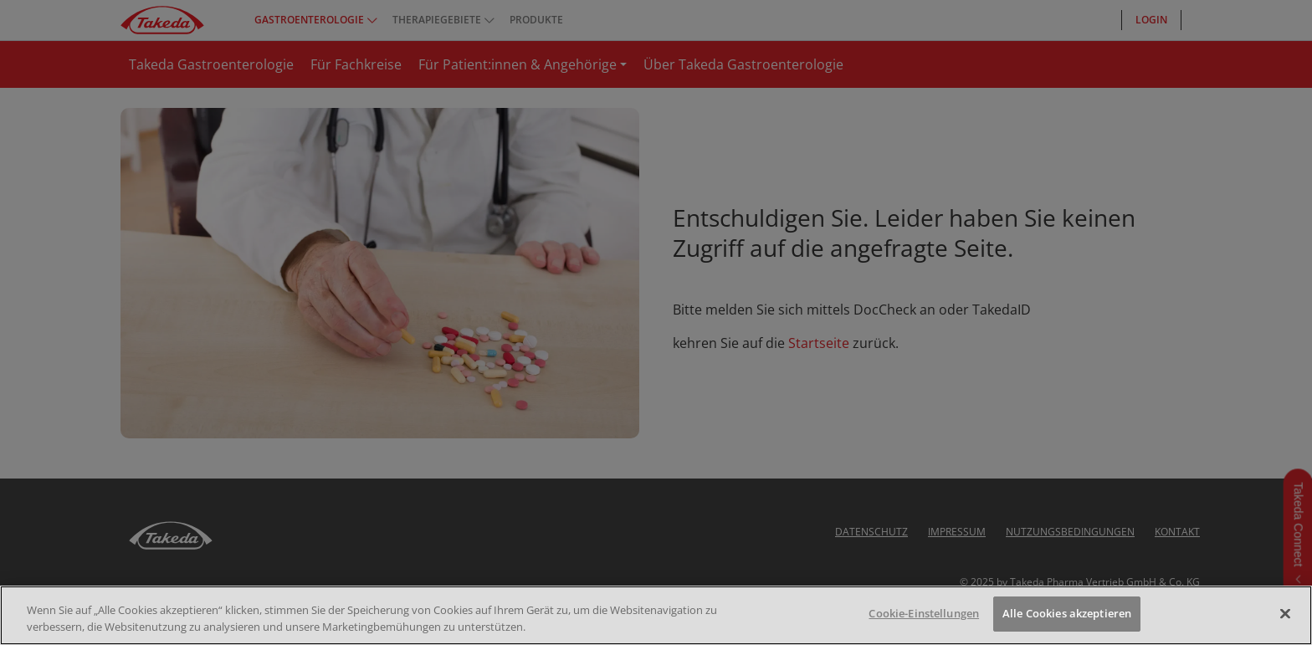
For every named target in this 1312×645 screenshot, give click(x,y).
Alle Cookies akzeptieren (1066, 613)
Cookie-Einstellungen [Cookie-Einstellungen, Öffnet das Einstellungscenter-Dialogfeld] (924, 613)
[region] (656, 615)
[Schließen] (1285, 613)
